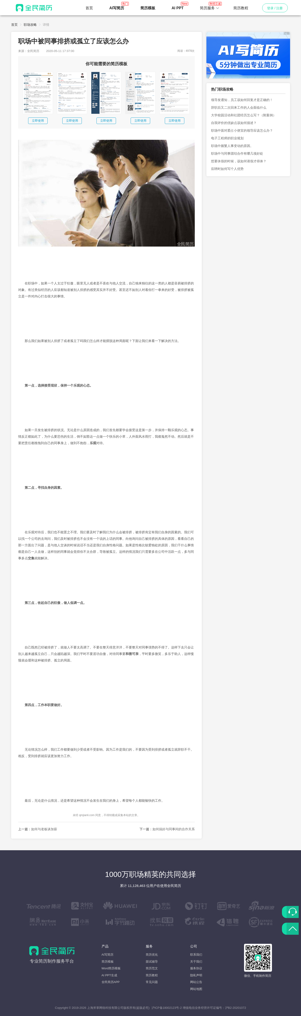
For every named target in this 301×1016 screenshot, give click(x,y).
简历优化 (152, 954)
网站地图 (196, 989)
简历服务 (209, 6)
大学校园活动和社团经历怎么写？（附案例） (243, 115)
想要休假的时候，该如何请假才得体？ (238, 161)
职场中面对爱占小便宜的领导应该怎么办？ (242, 130)
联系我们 (196, 954)
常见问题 (152, 982)
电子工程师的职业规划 (227, 138)
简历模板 (108, 961)
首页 (89, 8)
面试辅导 (152, 961)
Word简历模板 (111, 968)
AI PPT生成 (109, 975)
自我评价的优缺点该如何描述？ (234, 123)
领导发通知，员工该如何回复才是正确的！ (242, 100)
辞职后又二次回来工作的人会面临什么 (238, 107)
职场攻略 (30, 24)
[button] (209, 8)
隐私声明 (196, 975)
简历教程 (240, 8)
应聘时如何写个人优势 (227, 169)
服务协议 (196, 968)
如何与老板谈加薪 (44, 829)
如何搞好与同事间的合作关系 (173, 829)
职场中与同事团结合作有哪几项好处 (237, 153)
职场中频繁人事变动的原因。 (232, 146)
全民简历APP (111, 982)
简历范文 (152, 968)
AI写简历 (107, 954)
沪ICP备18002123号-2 (167, 1007)
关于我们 (196, 961)
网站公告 (196, 982)
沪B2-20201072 (235, 1007)
